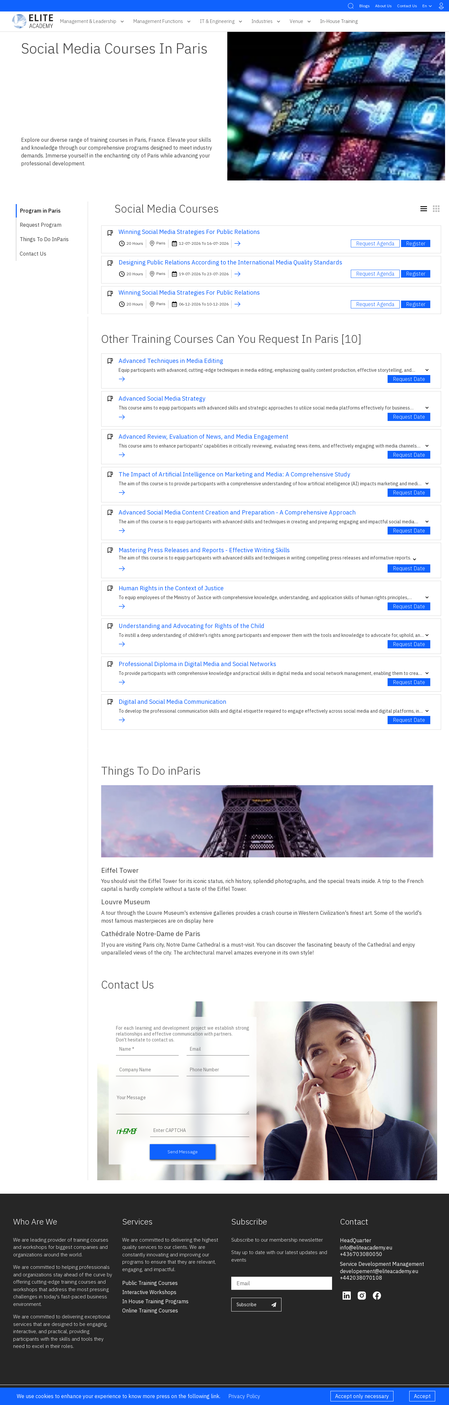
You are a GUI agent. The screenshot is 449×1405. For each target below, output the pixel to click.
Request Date (409, 379)
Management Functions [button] (162, 21)
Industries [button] (267, 21)
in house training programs (155, 1301)
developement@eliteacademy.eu (379, 1271)
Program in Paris (40, 210)
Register (415, 243)
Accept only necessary (362, 1396)
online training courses (150, 1310)
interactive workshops (149, 1292)
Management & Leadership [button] (92, 21)
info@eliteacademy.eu (366, 1247)
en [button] (428, 6)
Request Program (40, 224)
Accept (422, 1396)
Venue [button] (301, 21)
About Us (383, 5)
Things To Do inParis (44, 239)
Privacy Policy (244, 1396)
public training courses (150, 1283)
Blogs (364, 5)
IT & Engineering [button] (222, 21)
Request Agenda (375, 243)
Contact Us (407, 5)
